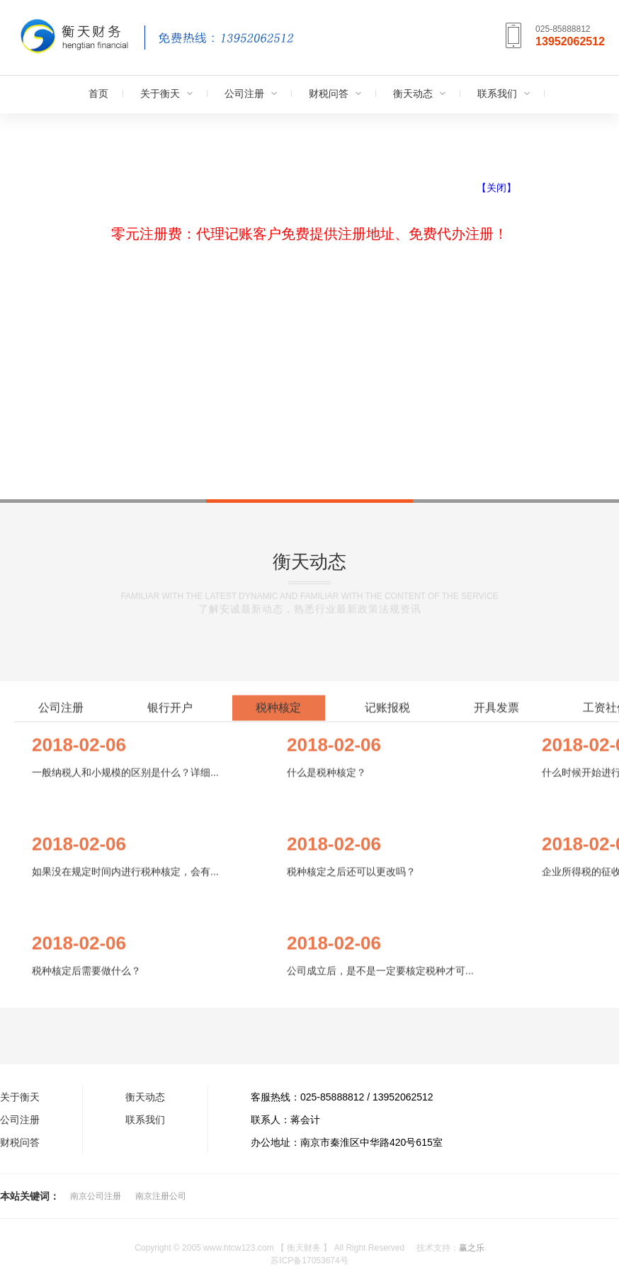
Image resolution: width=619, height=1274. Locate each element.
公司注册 (244, 93)
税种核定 (278, 958)
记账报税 (387, 958)
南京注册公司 (160, 1196)
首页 (98, 93)
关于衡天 (160, 93)
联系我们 (497, 93)
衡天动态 (413, 93)
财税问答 (328, 93)
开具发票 (496, 958)
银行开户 (170, 958)
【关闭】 (496, 187)
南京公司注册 (95, 1196)
